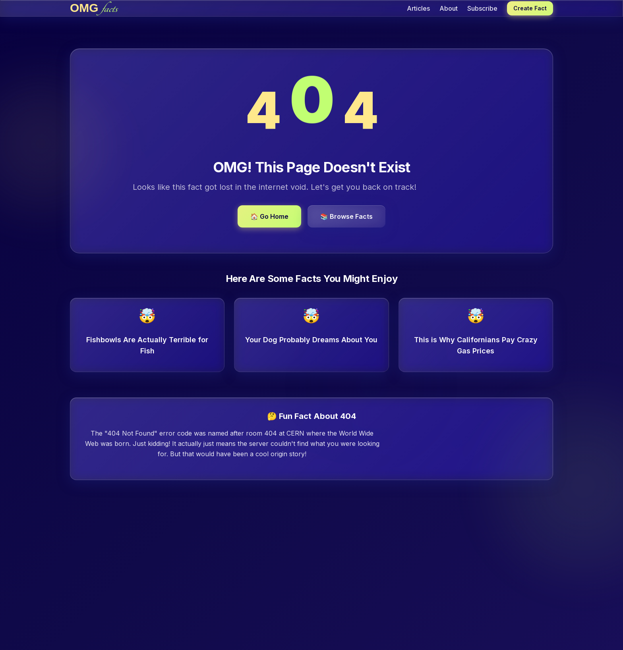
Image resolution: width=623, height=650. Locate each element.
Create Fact (530, 8)
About (448, 8)
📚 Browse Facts (346, 216)
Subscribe (482, 8)
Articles (418, 8)
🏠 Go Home (269, 216)
